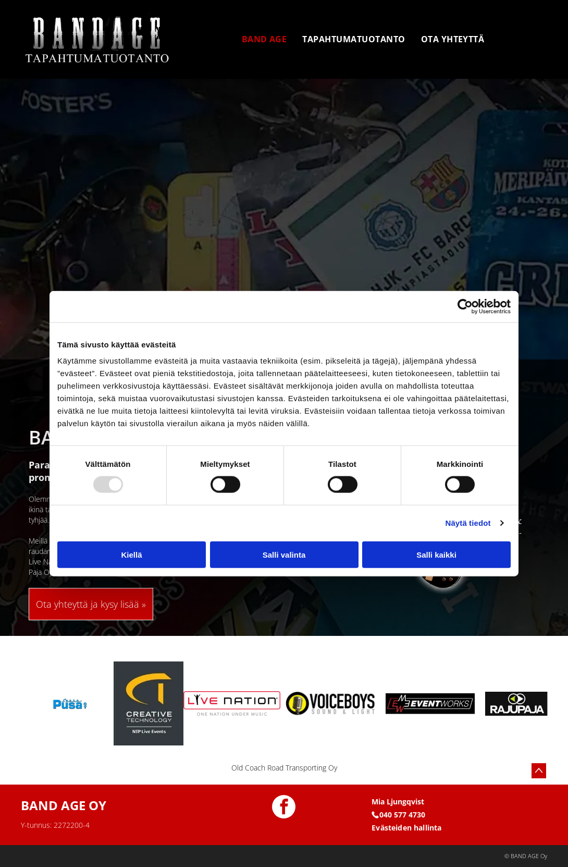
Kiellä (131, 554)
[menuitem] (264, 39)
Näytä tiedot (468, 523)
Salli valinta (284, 554)
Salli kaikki (436, 554)
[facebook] (283, 808)
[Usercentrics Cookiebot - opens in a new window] (465, 306)
